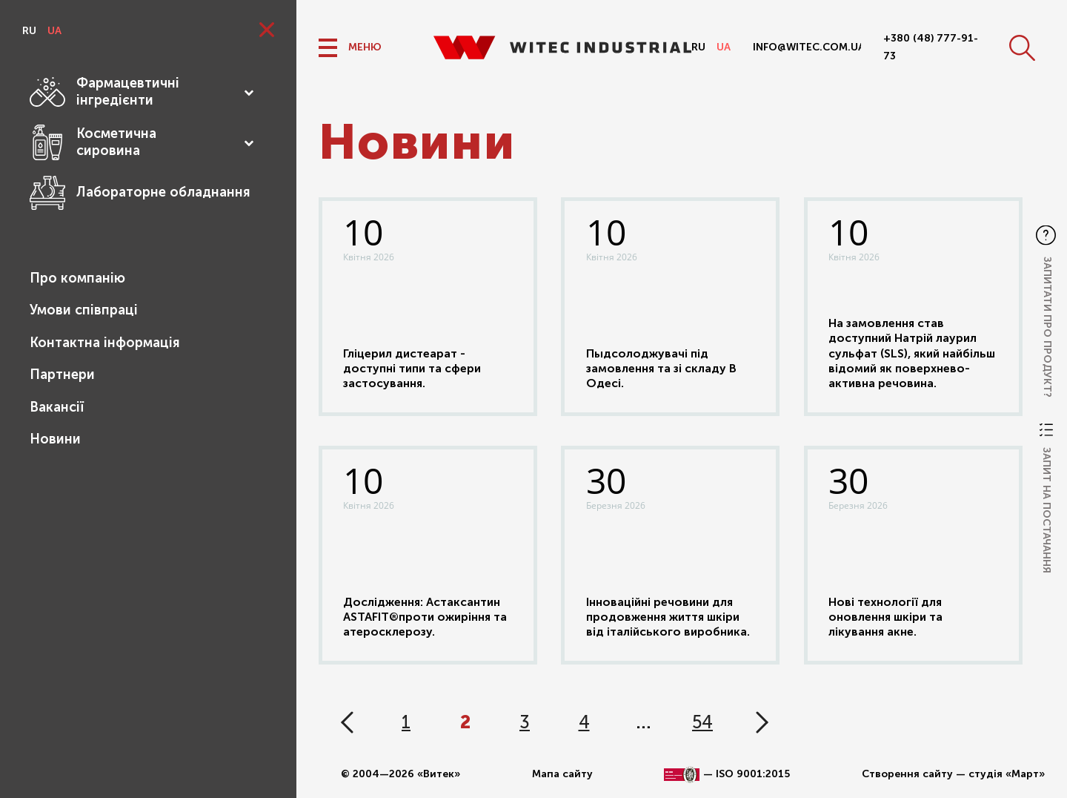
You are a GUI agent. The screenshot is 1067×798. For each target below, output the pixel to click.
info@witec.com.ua (807, 47)
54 (702, 722)
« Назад (347, 722)
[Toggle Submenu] (248, 92)
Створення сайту (907, 774)
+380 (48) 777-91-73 (930, 47)
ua (54, 30)
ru (29, 30)
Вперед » (762, 722)
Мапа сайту (562, 774)
